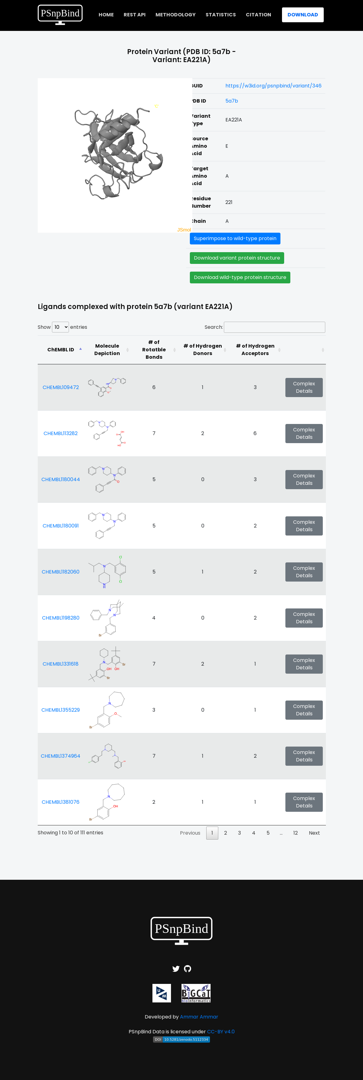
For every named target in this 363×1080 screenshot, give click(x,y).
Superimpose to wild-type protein (235, 238)
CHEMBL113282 (61, 433)
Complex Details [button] (304, 387)
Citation (258, 14)
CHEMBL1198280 (60, 617)
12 (295, 832)
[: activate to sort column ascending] (304, 349)
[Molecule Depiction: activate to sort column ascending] (106, 349)
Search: (265, 327)
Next (314, 832)
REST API (135, 14)
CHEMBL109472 (61, 387)
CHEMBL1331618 (61, 663)
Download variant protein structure (237, 257)
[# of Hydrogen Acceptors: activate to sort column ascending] (255, 349)
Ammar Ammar (199, 1016)
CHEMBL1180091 (61, 525)
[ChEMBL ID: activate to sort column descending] (60, 349)
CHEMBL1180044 (60, 479)
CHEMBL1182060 (60, 571)
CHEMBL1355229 (60, 710)
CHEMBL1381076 (60, 802)
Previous (190, 832)
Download (303, 14)
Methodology (176, 14)
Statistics (221, 14)
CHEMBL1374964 (60, 756)
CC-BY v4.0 (221, 1031)
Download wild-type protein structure (240, 277)
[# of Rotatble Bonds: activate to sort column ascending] (153, 349)
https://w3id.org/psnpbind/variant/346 (273, 85)
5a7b (231, 100)
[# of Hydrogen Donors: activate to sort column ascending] (202, 349)
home (106, 14)
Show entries (62, 327)
